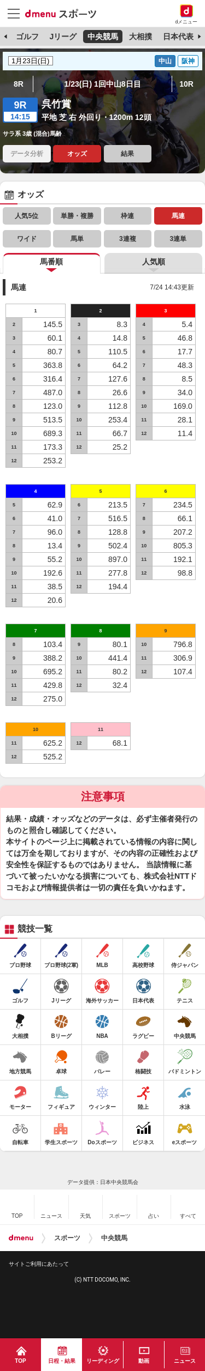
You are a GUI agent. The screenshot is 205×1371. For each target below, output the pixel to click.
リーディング (102, 1361)
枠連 (127, 216)
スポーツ (67, 1238)
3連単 (177, 239)
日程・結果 (61, 1361)
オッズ (77, 154)
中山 (165, 61)
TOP (20, 1361)
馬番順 (51, 261)
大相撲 (140, 36)
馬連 (178, 216)
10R (186, 84)
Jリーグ (63, 36)
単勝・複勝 (77, 216)
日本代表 (178, 36)
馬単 (77, 239)
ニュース (185, 1361)
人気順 (153, 261)
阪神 (188, 61)
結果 (127, 154)
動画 (143, 1361)
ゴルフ (27, 36)
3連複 (127, 239)
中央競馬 (102, 36)
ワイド (27, 239)
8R (19, 84)
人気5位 (26, 216)
